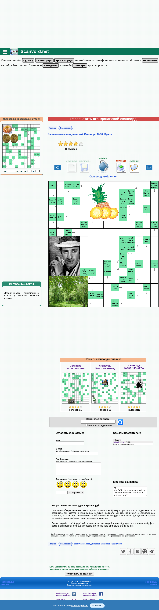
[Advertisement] (79, 24)
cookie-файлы (79, 605)
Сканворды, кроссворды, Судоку (21, 119)
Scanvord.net (35, 51)
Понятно (97, 605)
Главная (52, 128)
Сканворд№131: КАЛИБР (75, 367)
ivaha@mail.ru (118, 442)
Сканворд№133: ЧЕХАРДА (134, 366)
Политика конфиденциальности (79, 587)
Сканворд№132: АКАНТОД (105, 367)
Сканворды (65, 128)
